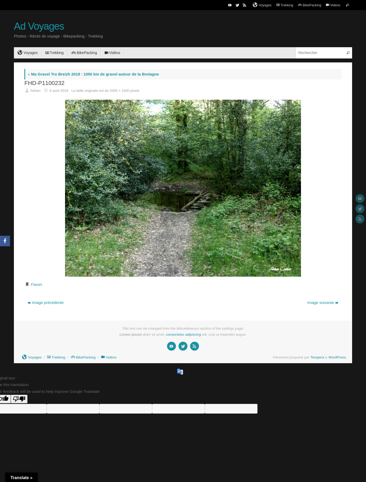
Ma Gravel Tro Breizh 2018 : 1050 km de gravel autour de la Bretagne (93, 74)
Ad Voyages (39, 26)
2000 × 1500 (119, 91)
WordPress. (338, 357)
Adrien (35, 91)
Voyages (262, 5)
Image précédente (46, 302)
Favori (36, 284)
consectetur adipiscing (183, 334)
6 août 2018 (59, 91)
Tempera (317, 357)
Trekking (284, 5)
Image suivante (322, 302)
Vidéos (333, 5)
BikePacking (309, 5)
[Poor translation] (19, 399)
